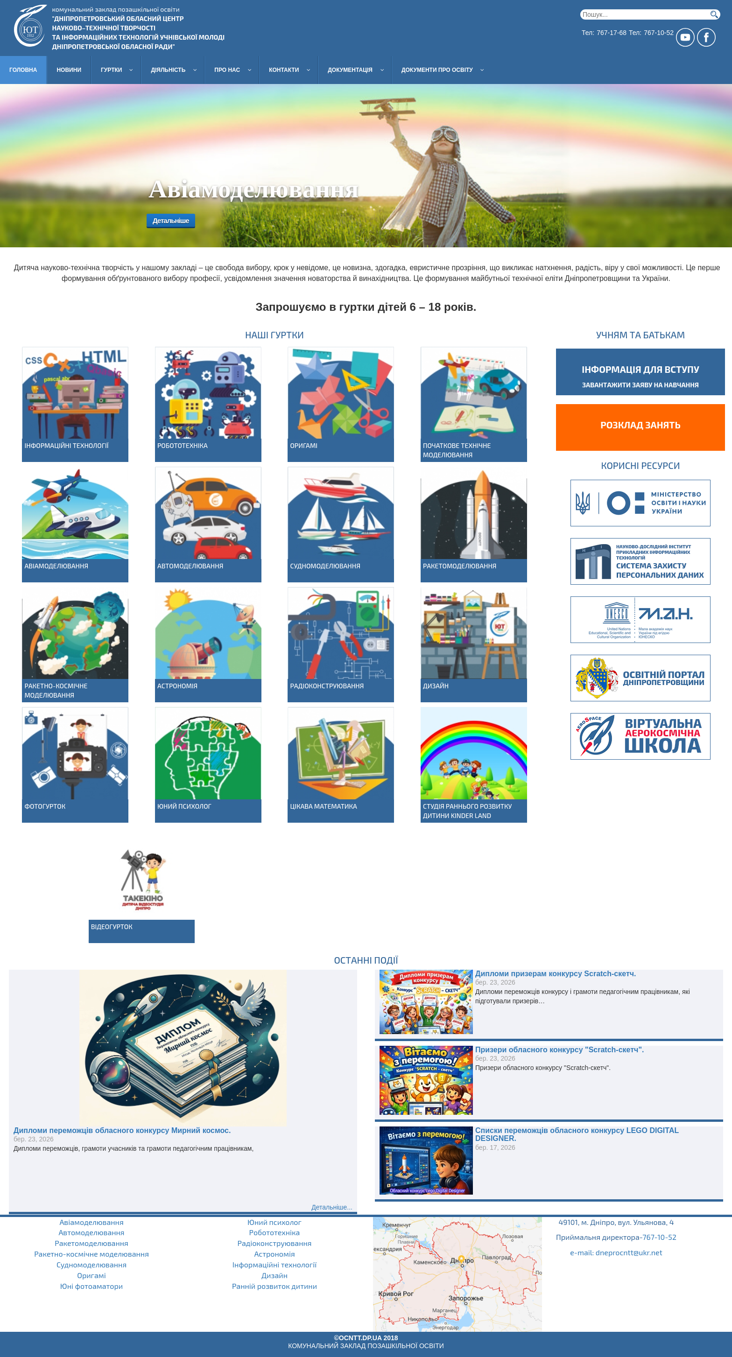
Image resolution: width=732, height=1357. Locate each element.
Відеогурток (112, 926)
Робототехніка (182, 445)
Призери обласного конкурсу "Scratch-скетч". (559, 1050)
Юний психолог (184, 806)
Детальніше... (331, 1207)
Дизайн (436, 686)
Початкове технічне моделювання (457, 450)
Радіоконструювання (327, 686)
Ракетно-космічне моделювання (55, 690)
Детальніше (168, 220)
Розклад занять (640, 424)
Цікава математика (323, 806)
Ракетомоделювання (460, 566)
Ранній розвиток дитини (274, 1285)
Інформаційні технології (66, 445)
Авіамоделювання (56, 566)
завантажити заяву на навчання (640, 385)
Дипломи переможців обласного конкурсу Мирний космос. (122, 1130)
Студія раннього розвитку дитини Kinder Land (467, 810)
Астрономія (177, 686)
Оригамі (303, 445)
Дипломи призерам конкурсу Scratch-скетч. (555, 974)
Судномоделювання (325, 566)
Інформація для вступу (640, 369)
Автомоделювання (190, 566)
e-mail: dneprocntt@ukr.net (616, 1252)
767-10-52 (659, 1236)
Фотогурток (44, 806)
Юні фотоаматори (91, 1285)
